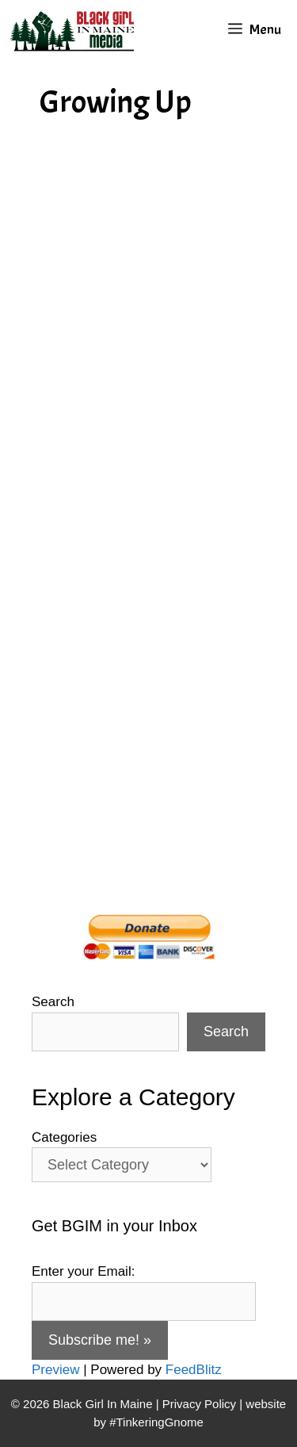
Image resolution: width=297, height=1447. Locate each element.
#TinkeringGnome (156, 1422)
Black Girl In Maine (104, 1404)
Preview (55, 1369)
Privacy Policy (199, 1404)
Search (53, 1001)
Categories (64, 1137)
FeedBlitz (194, 1369)
